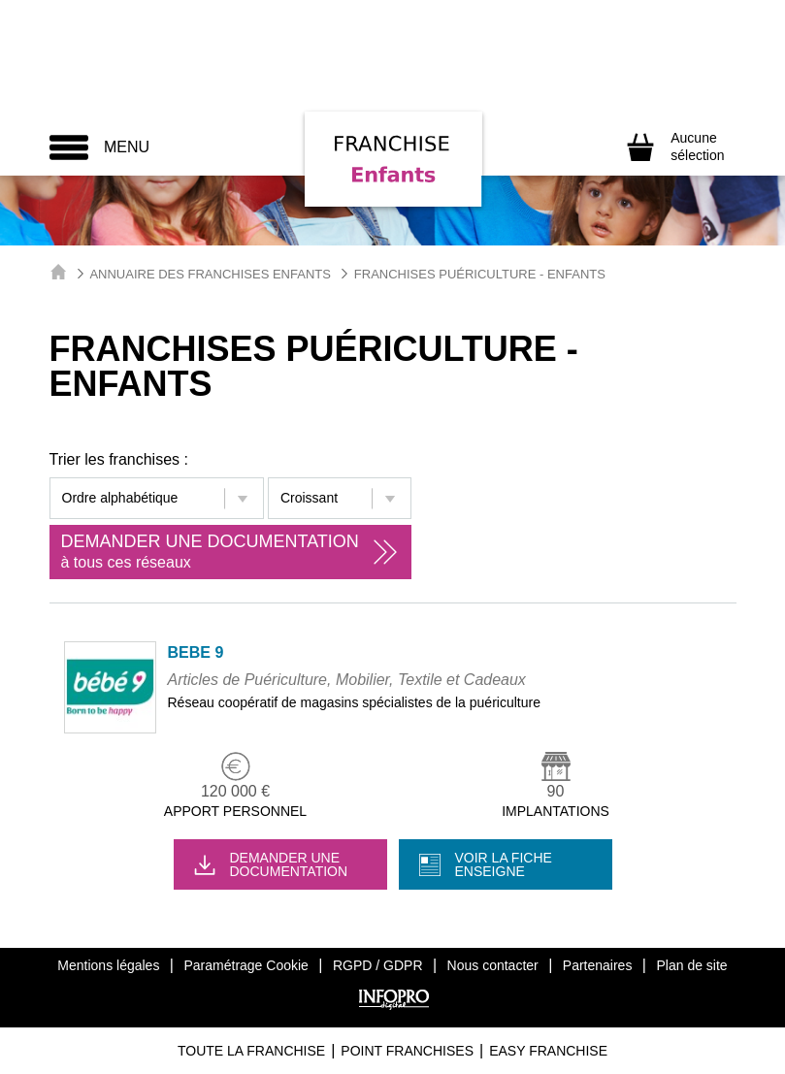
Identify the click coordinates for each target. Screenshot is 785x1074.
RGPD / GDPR (378, 965)
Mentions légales (108, 965)
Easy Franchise (548, 1050)
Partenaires (598, 965)
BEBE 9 (196, 652)
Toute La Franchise (251, 1050)
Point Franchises (407, 1050)
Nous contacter (493, 965)
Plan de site (691, 965)
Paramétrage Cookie (245, 965)
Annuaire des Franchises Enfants (210, 274)
